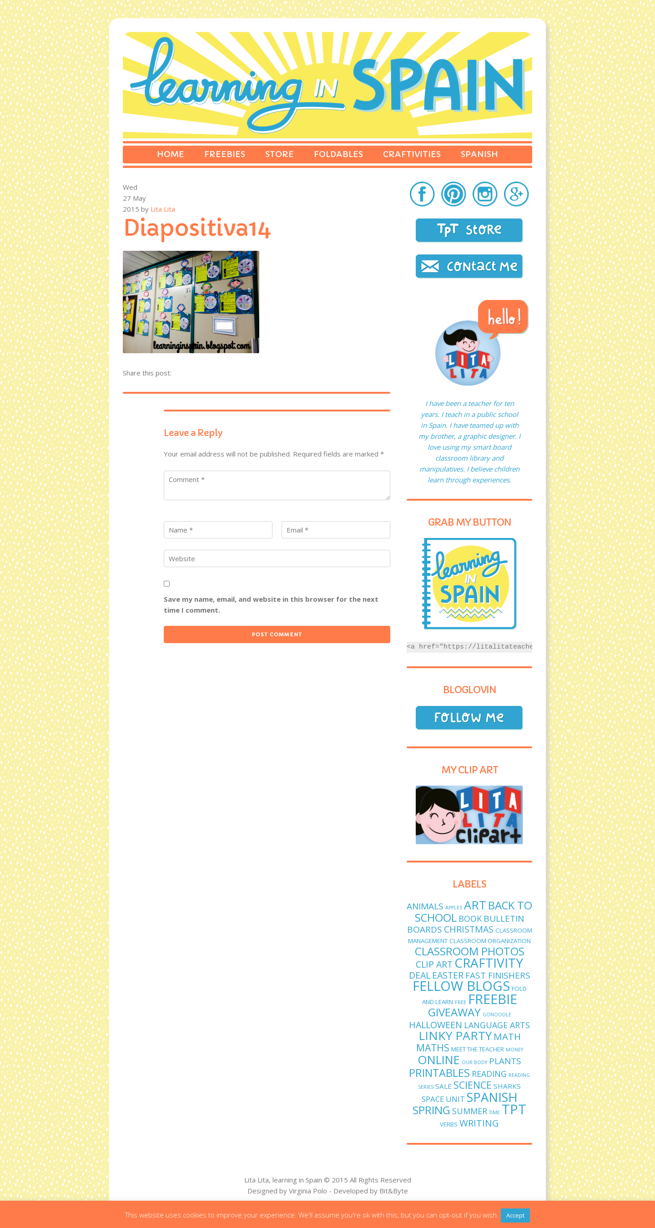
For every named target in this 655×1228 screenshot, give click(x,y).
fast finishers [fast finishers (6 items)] (497, 975)
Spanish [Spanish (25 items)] (492, 1097)
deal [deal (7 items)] (419, 975)
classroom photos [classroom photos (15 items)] (469, 951)
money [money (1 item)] (514, 1049)
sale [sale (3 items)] (443, 1086)
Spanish (479, 154)
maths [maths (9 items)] (432, 1047)
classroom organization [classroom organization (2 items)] (490, 941)
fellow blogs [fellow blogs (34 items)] (461, 986)
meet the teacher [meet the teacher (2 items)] (477, 1049)
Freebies (224, 154)
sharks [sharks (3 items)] (507, 1086)
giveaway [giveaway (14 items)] (454, 1012)
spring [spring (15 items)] (431, 1109)
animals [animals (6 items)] (425, 906)
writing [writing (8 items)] (479, 1122)
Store (279, 154)
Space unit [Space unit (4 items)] (443, 1099)
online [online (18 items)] (439, 1059)
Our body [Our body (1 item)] (474, 1062)
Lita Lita (163, 208)
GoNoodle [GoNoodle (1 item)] (497, 1014)
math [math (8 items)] (507, 1036)
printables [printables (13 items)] (439, 1073)
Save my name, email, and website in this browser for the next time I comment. (271, 604)
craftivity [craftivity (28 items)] (488, 962)
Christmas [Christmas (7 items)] (469, 929)
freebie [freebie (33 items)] (492, 999)
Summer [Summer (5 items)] (469, 1111)
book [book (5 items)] (470, 918)
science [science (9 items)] (472, 1084)
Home (170, 154)
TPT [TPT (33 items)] (514, 1109)
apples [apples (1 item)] (453, 907)
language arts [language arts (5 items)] (497, 1025)
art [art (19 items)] (475, 905)
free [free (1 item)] (460, 1002)
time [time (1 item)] (494, 1112)
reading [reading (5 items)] (489, 1073)
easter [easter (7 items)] (448, 975)
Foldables (338, 154)
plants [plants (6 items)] (505, 1061)
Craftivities (412, 154)
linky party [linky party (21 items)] (455, 1035)
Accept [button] (515, 1215)
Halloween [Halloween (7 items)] (435, 1025)
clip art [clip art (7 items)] (434, 964)
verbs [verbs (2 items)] (449, 1124)
